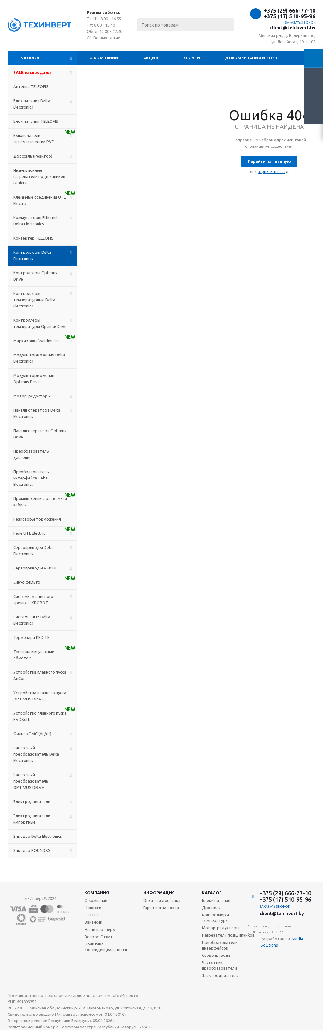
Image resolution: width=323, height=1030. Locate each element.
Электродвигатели (220, 975)
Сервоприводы (217, 955)
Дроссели (211, 907)
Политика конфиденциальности (106, 947)
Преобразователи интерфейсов (220, 945)
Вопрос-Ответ (99, 936)
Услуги (191, 58)
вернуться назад (273, 172)
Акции (150, 58)
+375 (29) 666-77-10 (289, 10)
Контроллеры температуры (215, 918)
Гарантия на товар (161, 907)
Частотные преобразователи (219, 965)
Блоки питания (216, 900)
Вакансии (93, 922)
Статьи (92, 915)
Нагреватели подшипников (228, 935)
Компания (97, 892)
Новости (93, 907)
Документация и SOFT (251, 58)
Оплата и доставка (161, 900)
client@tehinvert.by (292, 27)
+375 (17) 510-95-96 (289, 16)
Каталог (30, 58)
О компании (103, 58)
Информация (159, 892)
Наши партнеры (100, 929)
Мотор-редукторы (220, 928)
